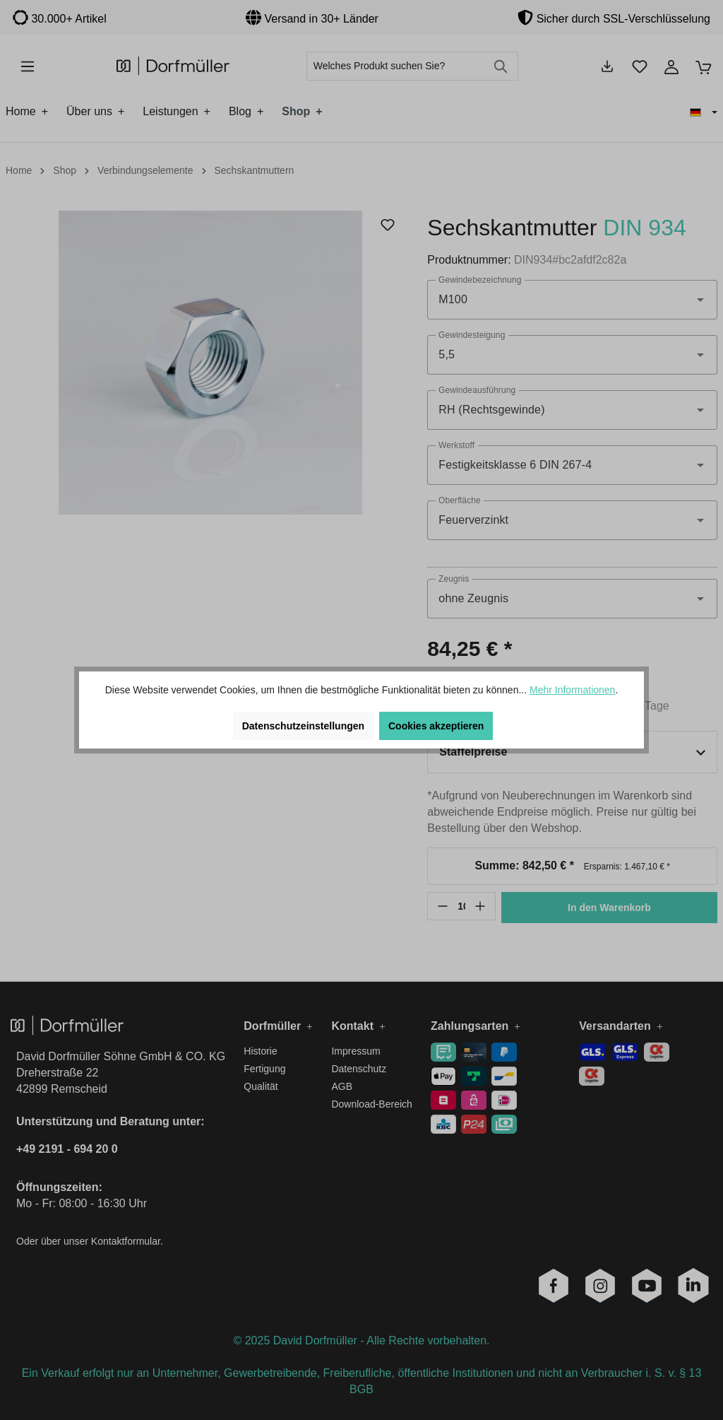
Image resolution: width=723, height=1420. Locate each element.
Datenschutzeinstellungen (303, 726)
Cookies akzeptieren (436, 726)
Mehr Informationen (572, 690)
